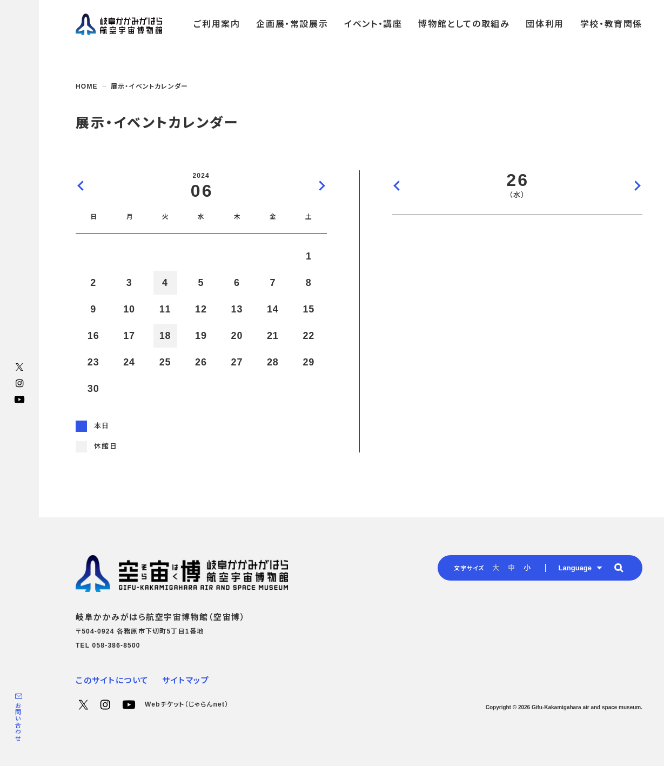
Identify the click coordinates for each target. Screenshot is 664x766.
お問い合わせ (18, 722)
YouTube (19, 399)
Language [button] (575, 568)
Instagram (19, 383)
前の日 (397, 185)
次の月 (321, 185)
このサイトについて (112, 680)
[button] (618, 567)
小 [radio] (527, 568)
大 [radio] (495, 568)
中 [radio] (511, 568)
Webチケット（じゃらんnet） (187, 704)
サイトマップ (185, 680)
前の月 (81, 185)
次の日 (637, 185)
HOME (87, 86)
